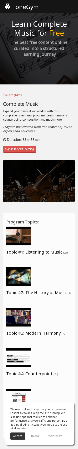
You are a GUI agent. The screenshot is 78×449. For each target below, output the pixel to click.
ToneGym (22, 7)
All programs (12, 95)
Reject (35, 436)
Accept (17, 436)
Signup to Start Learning (19, 149)
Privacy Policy (53, 436)
